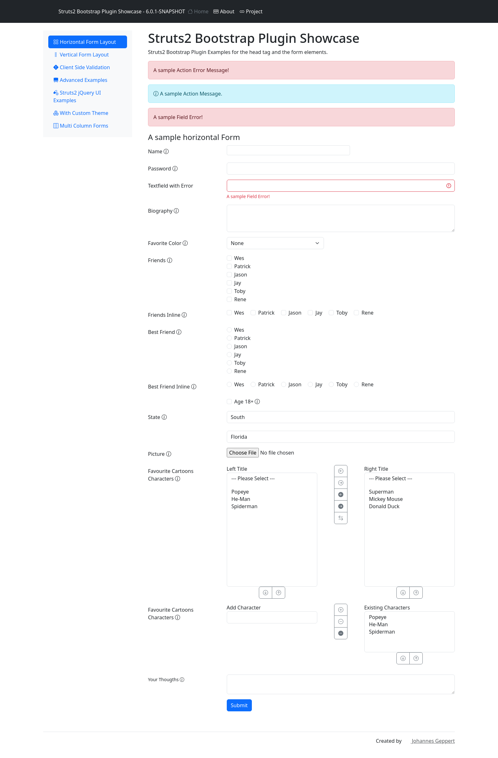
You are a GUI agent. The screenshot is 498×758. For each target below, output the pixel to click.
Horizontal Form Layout (84, 41)
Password (163, 168)
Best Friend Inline (172, 386)
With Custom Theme (80, 113)
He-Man (272, 499)
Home (198, 11)
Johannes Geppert (429, 740)
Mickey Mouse (409, 499)
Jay (237, 282)
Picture (159, 453)
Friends (160, 260)
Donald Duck (409, 506)
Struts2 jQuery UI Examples (77, 96)
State (157, 417)
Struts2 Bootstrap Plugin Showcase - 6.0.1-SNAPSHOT (114, 11)
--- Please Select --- (272, 478)
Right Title (376, 468)
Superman (409, 491)
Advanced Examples (80, 79)
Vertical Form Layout (81, 54)
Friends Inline (167, 314)
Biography (163, 210)
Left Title (237, 468)
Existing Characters (387, 607)
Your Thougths (166, 679)
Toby (240, 291)
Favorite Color (168, 243)
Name (158, 151)
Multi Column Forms (80, 125)
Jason (240, 274)
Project (250, 11)
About (223, 11)
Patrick (242, 266)
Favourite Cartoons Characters (170, 475)
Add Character (244, 607)
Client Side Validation (81, 67)
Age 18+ (247, 401)
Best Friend (164, 332)
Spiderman (272, 506)
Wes (239, 258)
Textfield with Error (170, 185)
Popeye (272, 491)
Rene (240, 299)
